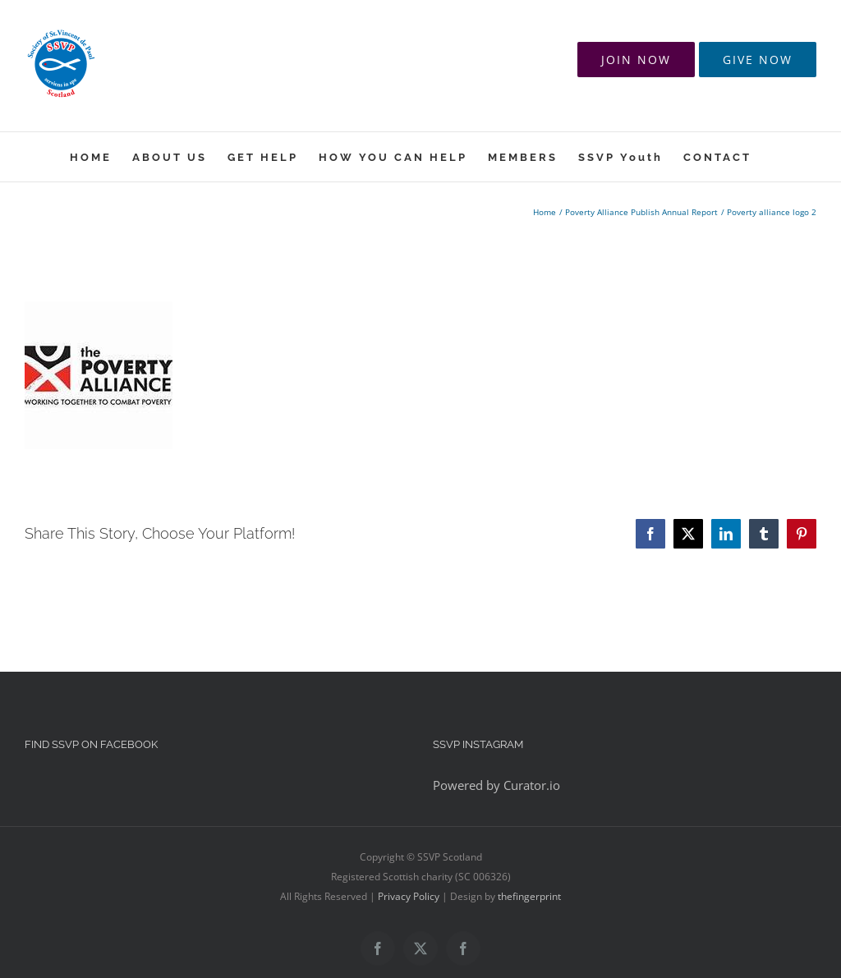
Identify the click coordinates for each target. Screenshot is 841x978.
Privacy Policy (408, 896)
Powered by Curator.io (496, 785)
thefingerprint (529, 896)
